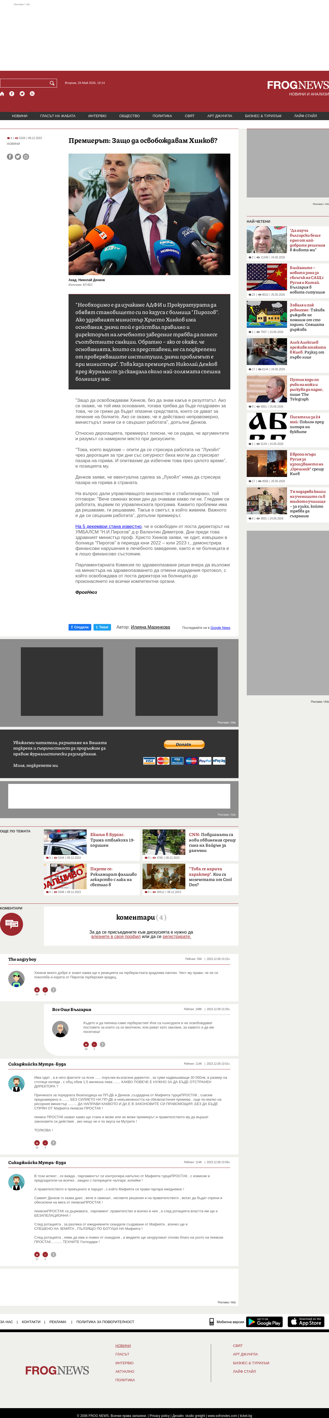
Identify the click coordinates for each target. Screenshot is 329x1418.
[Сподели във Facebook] (10, 157)
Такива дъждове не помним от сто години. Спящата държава (307, 317)
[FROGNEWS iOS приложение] (306, 1321)
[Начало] (2, 93)
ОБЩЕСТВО (129, 116)
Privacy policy (160, 1416)
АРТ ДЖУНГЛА (219, 116)
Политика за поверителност (105, 1322)
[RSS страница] (32, 93)
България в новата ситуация (307, 280)
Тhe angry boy (22, 959)
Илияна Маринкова (150, 627)
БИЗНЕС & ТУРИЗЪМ (263, 116)
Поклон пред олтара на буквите (307, 424)
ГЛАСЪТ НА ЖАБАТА (57, 116)
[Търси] (53, 83)
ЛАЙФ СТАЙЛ (305, 116)
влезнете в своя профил (116, 936)
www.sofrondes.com (222, 1416)
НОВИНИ (19, 116)
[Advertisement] (164, 36)
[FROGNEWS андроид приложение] (264, 1321)
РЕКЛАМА (57, 1322)
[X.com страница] (22, 93)
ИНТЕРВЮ (97, 116)
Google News (220, 628)
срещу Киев (307, 464)
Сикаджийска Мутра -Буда (37, 1064)
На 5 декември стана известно (108, 526)
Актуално (124, 1372)
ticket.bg (246, 1416)
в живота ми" (307, 240)
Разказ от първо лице (308, 350)
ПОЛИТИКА (162, 116)
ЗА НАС (6, 1322)
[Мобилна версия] (227, 1321)
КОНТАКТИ (31, 1322)
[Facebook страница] (12, 93)
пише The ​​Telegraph (306, 389)
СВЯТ (190, 116)
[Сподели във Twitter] (18, 157)
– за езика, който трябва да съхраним (308, 504)
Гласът (122, 1354)
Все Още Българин (71, 1009)
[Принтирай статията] (26, 157)
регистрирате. (177, 936)
